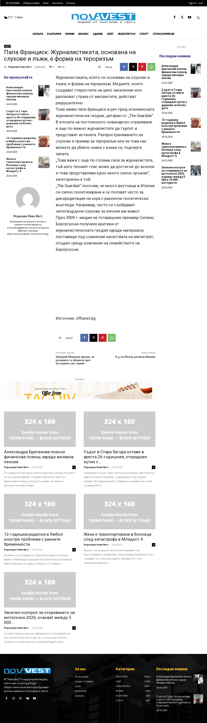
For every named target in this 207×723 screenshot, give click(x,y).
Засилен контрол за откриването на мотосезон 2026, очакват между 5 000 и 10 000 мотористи (174, 175)
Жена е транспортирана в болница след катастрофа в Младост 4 (19, 165)
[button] (198, 17)
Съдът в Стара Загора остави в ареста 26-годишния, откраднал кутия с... (115, 456)
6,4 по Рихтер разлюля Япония (135, 357)
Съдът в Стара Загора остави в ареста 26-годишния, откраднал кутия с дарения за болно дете (21, 118)
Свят (7, 46)
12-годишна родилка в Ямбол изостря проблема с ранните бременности (21, 142)
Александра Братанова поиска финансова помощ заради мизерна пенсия (19, 93)
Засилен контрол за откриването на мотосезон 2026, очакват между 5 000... (39, 617)
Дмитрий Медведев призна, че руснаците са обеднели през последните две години (75, 360)
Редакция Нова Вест (20, 66)
